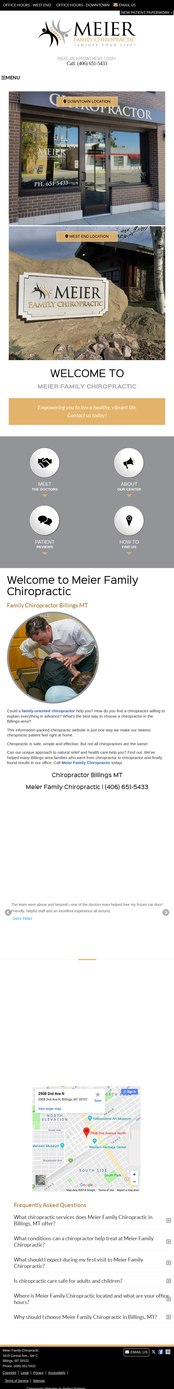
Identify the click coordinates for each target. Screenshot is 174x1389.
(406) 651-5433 (103, 13)
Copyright (9, 1373)
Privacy (38, 1373)
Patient (45, 544)
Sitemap (39, 1381)
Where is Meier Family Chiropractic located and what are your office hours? (91, 1299)
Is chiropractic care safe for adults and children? (68, 1281)
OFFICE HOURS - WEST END (27, 5)
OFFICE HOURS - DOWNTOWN (83, 5)
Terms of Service (16, 1381)
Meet (45, 487)
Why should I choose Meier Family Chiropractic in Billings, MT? (85, 1317)
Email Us (124, 5)
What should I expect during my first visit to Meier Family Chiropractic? (78, 1263)
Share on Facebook (161, 1351)
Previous (8, 913)
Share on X (154, 1351)
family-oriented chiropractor (48, 711)
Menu (10, 77)
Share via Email (168, 1351)
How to (129, 544)
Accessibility (56, 1373)
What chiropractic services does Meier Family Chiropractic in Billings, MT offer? (83, 1220)
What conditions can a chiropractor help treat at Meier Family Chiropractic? (84, 1241)
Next (165, 913)
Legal (24, 1373)
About (129, 487)
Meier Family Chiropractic (86, 762)
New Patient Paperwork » (146, 12)
